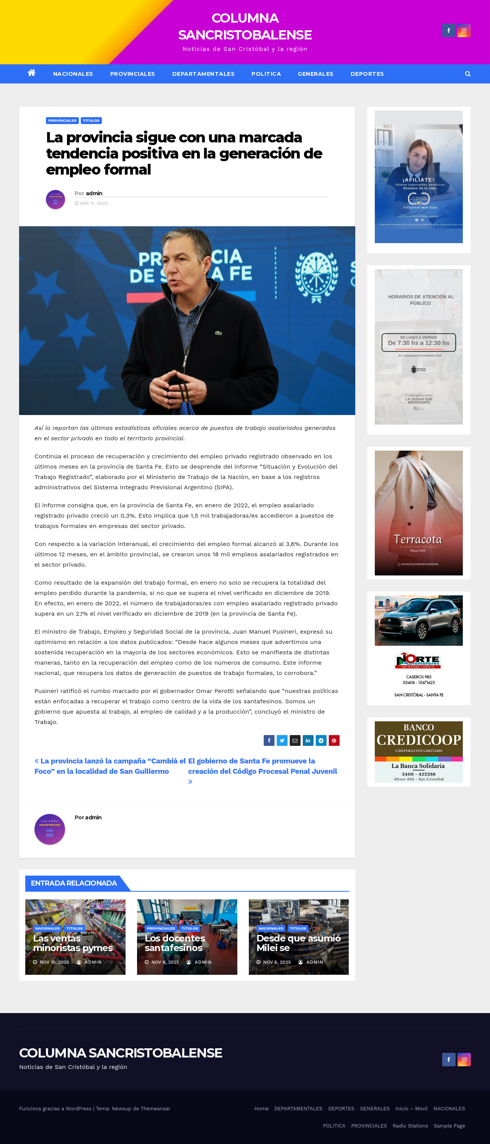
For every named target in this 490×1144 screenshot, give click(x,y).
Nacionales (47, 928)
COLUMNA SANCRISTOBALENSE (120, 1053)
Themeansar (155, 1108)
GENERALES (316, 73)
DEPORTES (367, 73)
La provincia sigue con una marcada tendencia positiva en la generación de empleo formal (184, 153)
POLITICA (266, 73)
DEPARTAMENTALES (203, 73)
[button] (468, 73)
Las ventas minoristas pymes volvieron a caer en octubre (75, 952)
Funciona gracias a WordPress (56, 1108)
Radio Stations (410, 1126)
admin (94, 193)
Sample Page (449, 1126)
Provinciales (132, 73)
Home (262, 1108)
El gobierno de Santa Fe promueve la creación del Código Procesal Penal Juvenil (262, 771)
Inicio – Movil (411, 1108)
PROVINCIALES (369, 1126)
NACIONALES (73, 73)
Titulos (91, 120)
